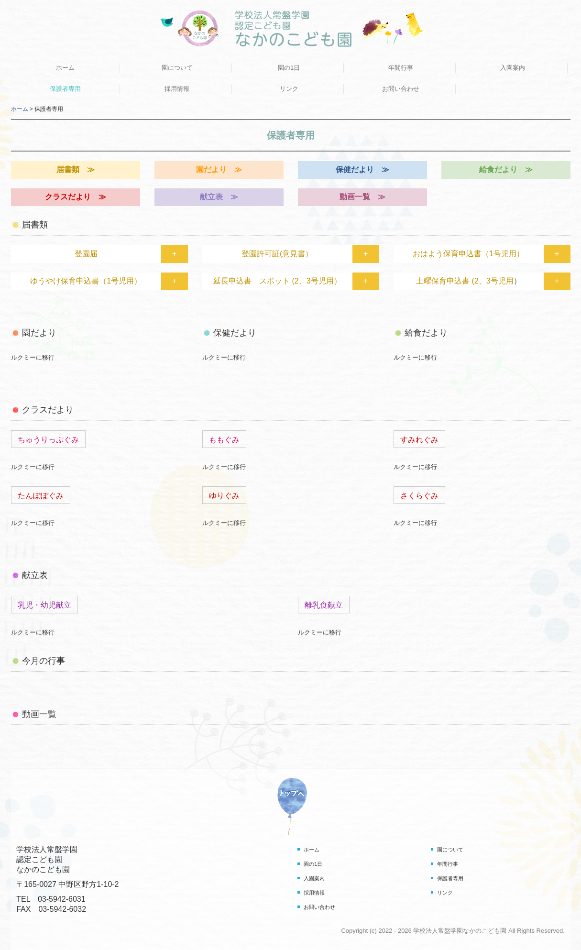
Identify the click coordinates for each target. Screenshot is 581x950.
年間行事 (400, 67)
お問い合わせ (400, 88)
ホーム (65, 67)
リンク (289, 88)
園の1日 (289, 67)
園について (177, 67)
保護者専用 (65, 88)
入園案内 (512, 67)
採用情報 (176, 88)
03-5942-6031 (62, 899)
